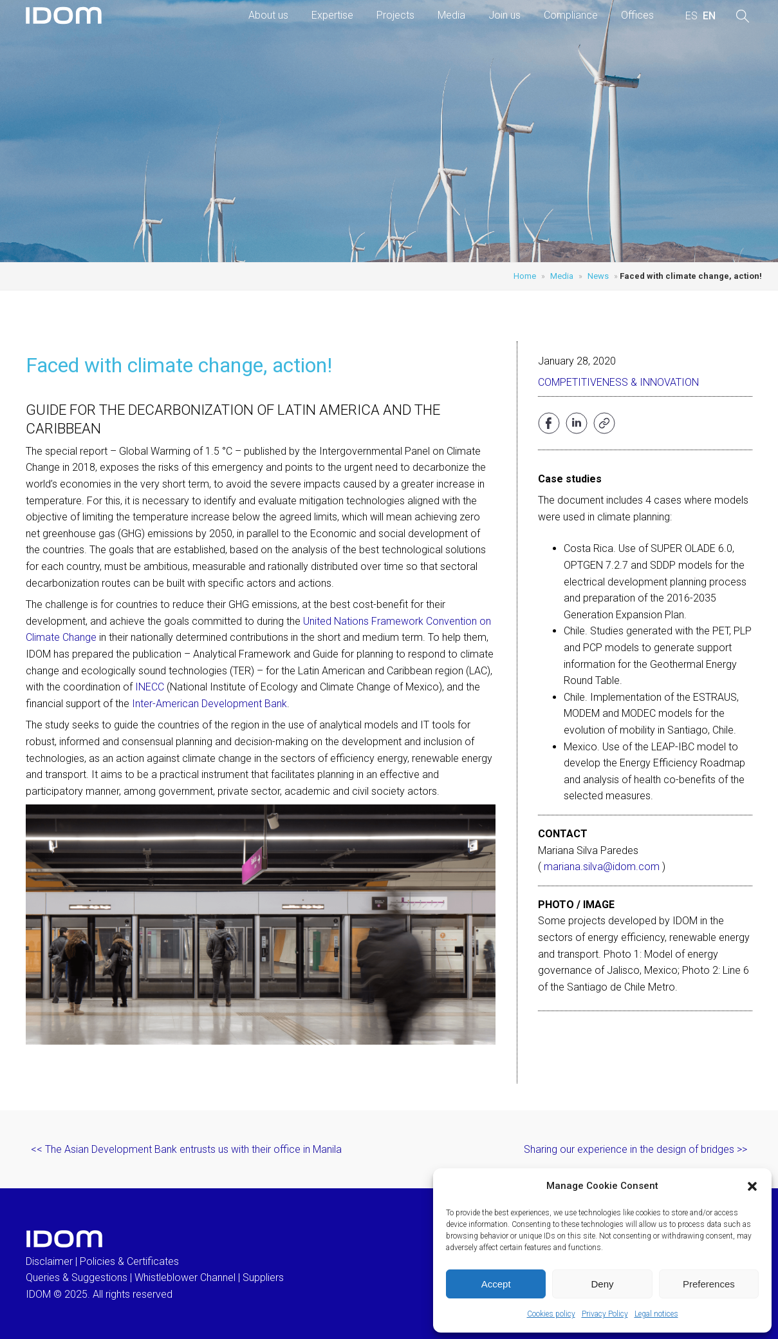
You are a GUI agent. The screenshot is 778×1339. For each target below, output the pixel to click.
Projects (395, 15)
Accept (496, 1283)
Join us (504, 15)
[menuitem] (691, 16)
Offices (637, 15)
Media (451, 15)
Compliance (571, 15)
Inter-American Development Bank (209, 704)
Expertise (332, 15)
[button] (752, 1186)
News (598, 276)
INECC (149, 687)
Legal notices (656, 1313)
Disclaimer (49, 1261)
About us (268, 15)
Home (525, 276)
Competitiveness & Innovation (618, 382)
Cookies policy (551, 1313)
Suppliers (263, 1277)
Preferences (709, 1283)
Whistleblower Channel (185, 1277)
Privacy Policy (605, 1313)
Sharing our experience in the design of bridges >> (635, 1149)
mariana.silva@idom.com (602, 866)
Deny (602, 1283)
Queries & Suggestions (76, 1277)
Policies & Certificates (129, 1261)
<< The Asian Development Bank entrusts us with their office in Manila (186, 1149)
